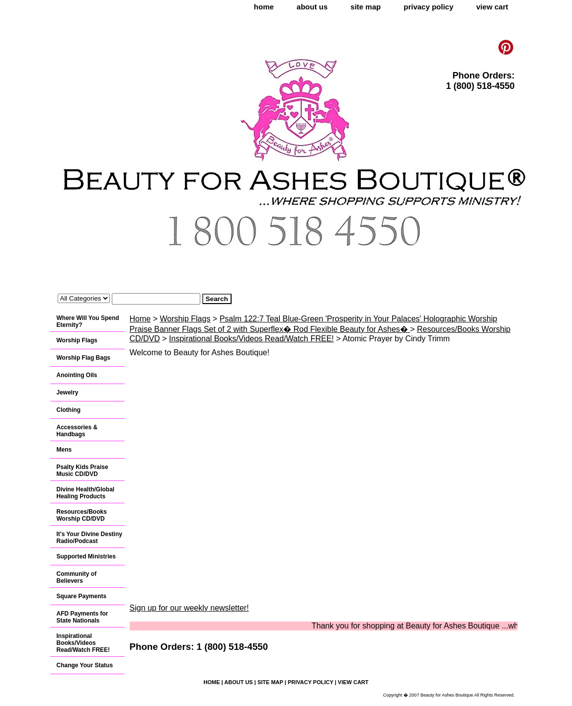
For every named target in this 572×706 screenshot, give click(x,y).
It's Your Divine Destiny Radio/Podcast (89, 538)
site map (365, 6)
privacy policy (428, 6)
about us (312, 6)
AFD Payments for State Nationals (82, 617)
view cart (492, 6)
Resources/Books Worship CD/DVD (82, 515)
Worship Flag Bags (83, 357)
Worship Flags (185, 318)
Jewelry (68, 392)
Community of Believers (77, 577)
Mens (64, 449)
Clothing (69, 409)
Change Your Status (85, 665)
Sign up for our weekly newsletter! (189, 608)
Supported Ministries (86, 556)
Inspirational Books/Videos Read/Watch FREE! (251, 338)
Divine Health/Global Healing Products (86, 493)
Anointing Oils (77, 375)
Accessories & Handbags (77, 431)
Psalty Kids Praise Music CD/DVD (82, 470)
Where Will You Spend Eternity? (88, 321)
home (264, 6)
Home (140, 318)
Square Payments (82, 596)
